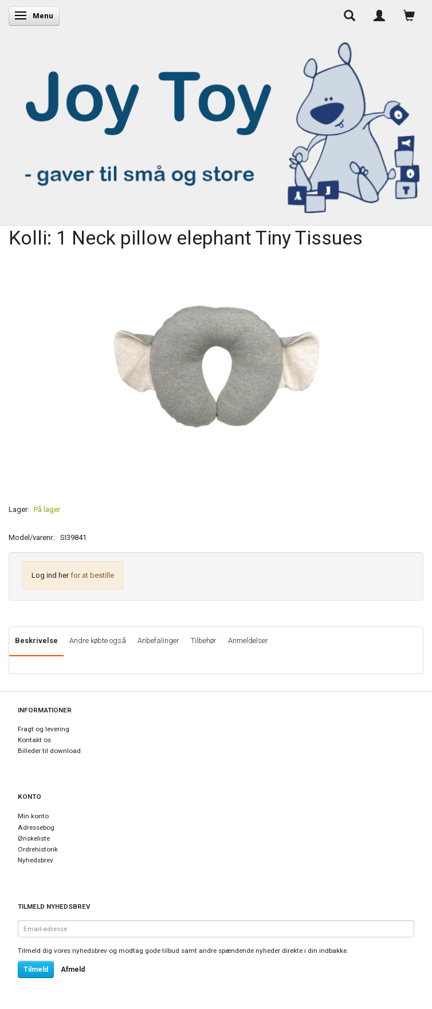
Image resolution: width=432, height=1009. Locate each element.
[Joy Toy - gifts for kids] (216, 125)
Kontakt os (34, 740)
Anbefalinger (158, 640)
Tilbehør (204, 640)
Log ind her (50, 575)
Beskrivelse (36, 640)
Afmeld (73, 969)
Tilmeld (35, 969)
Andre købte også (97, 640)
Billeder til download (49, 751)
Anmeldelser (248, 640)
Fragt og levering (43, 729)
